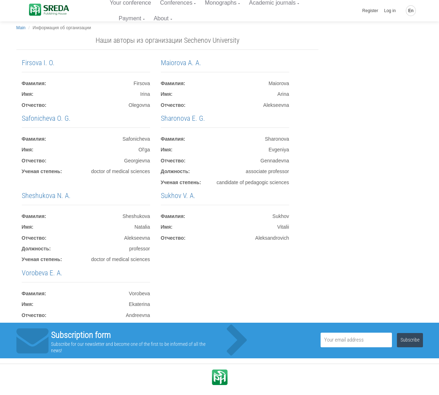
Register (370, 10)
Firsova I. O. (38, 62)
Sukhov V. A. (178, 195)
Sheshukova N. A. (46, 195)
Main (21, 27)
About (161, 18)
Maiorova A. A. (181, 62)
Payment (130, 18)
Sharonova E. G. (183, 118)
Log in (390, 10)
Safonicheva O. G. (46, 118)
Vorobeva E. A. (42, 273)
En (411, 10)
